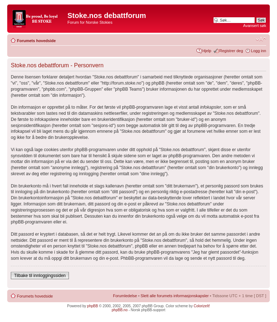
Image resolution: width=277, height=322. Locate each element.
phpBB (92, 306)
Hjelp (206, 51)
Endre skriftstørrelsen (261, 39)
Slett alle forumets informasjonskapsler (175, 296)
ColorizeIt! (202, 306)
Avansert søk (254, 25)
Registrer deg (231, 51)
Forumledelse (125, 296)
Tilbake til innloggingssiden (40, 275)
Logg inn (258, 51)
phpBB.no (120, 310)
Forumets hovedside (36, 40)
